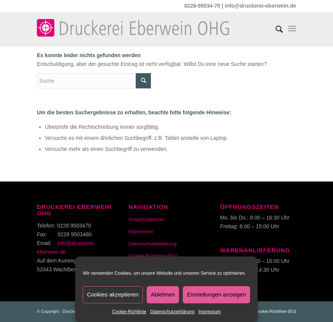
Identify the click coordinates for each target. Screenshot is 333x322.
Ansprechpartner (146, 219)
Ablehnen (163, 294)
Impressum (209, 311)
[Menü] (292, 27)
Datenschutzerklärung (172, 311)
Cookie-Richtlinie (129, 311)
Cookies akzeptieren (113, 294)
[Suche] (275, 27)
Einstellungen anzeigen (216, 294)
